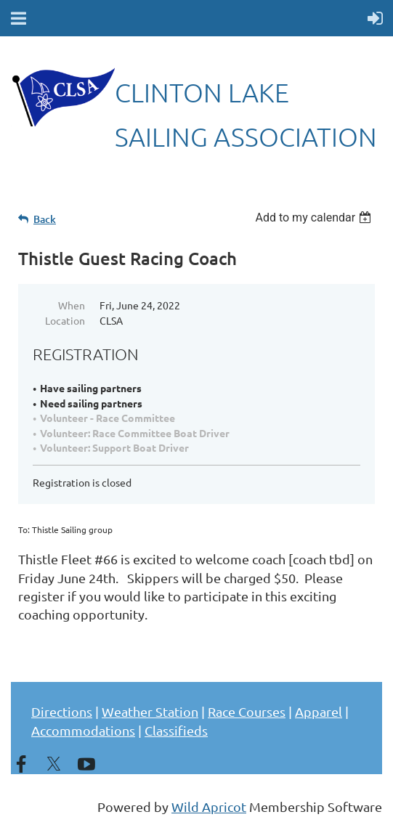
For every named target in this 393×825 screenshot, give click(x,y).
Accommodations (83, 730)
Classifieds (176, 730)
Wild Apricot (208, 806)
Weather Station (150, 711)
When (71, 305)
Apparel (318, 711)
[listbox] (315, 217)
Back (44, 219)
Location (65, 320)
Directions (61, 711)
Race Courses (246, 711)
